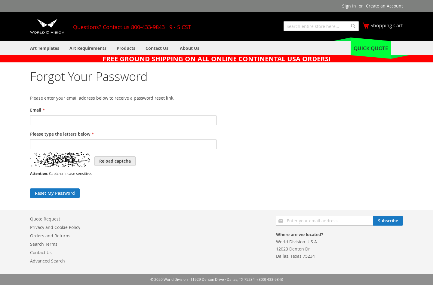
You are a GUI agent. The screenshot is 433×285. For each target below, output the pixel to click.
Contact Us (41, 252)
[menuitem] (189, 48)
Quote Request (45, 219)
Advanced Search (47, 261)
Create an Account (384, 6)
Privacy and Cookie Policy (55, 227)
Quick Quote (371, 48)
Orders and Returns (50, 235)
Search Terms (43, 244)
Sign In (349, 6)
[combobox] (321, 26)
